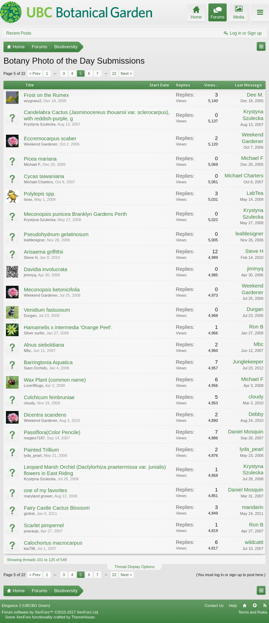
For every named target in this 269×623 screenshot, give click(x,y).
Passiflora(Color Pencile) (52, 432)
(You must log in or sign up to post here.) (230, 575)
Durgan (30, 315)
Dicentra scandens (45, 415)
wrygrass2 (32, 101)
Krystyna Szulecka (39, 124)
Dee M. (255, 95)
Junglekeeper (248, 361)
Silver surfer (34, 333)
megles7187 (34, 438)
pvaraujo (31, 531)
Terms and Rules (252, 612)
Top (254, 605)
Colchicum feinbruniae (49, 397)
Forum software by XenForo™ (50, 612)
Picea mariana (40, 159)
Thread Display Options (135, 567)
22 (114, 73)
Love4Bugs (33, 385)
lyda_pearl (33, 455)
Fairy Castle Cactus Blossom (57, 508)
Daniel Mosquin (245, 431)
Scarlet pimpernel (44, 525)
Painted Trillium (41, 450)
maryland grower (38, 496)
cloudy (29, 403)
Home (244, 605)
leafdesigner (34, 240)
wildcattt (254, 542)
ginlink (29, 513)
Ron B (256, 327)
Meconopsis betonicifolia (52, 289)
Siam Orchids (35, 368)
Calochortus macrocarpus (53, 543)
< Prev (34, 73)
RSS (264, 605)
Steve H (30, 257)
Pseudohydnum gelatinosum (56, 234)
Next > (126, 73)
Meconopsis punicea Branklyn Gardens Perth (75, 214)
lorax (28, 199)
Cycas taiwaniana (44, 176)
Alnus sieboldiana (44, 345)
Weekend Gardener (40, 144)
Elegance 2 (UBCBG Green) (26, 605)
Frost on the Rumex (46, 95)
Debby (256, 414)
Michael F (32, 164)
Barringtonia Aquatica (48, 362)
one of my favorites (45, 490)
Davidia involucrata (45, 269)
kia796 (29, 548)
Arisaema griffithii (43, 252)
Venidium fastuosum (47, 310)
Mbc (27, 350)
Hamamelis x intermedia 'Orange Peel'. (68, 327)
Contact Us (214, 605)
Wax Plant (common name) (55, 380)
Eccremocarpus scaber (50, 138)
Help (233, 605)
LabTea (255, 193)
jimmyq (30, 275)
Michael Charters (38, 182)
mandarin (252, 507)
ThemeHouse (83, 617)
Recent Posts (18, 33)
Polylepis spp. (39, 194)
